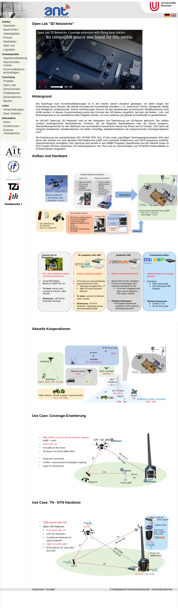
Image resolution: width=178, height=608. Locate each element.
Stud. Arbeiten (12, 113)
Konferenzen (11, 126)
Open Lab (9, 85)
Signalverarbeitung (15, 58)
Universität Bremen (162, 589)
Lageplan (9, 49)
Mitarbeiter (10, 41)
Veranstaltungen (13, 109)
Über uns (9, 45)
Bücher (7, 100)
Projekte (8, 81)
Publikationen (11, 93)
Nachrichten (10, 29)
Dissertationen (12, 96)
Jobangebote (11, 33)
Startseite (9, 25)
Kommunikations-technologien (14, 71)
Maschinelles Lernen (11, 63)
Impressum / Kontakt (43, 589)
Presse (7, 37)
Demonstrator (11, 89)
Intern (6, 122)
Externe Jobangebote (11, 131)
